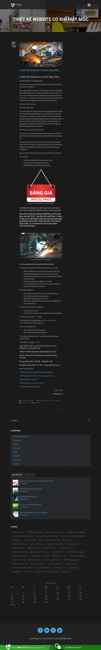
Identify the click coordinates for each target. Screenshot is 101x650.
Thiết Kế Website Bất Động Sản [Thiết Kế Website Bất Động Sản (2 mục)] (75, 552)
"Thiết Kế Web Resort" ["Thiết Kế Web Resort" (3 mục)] (17, 532)
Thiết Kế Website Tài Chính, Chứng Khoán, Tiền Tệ (36, 376)
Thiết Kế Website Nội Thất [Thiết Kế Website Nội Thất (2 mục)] (37, 564)
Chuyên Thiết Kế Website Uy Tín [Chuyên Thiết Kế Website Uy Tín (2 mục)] (54, 532)
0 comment (24, 402)
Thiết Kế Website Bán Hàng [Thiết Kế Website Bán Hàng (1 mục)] (19, 552)
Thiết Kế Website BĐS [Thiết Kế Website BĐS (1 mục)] (57, 552)
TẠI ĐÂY (37, 342)
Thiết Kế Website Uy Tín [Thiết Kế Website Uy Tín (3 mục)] (43, 568)
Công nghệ (42, 400)
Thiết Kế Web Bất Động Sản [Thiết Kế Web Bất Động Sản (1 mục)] (19, 544)
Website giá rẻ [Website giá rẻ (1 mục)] (66, 572)
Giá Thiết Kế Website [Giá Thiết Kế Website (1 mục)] (30, 540)
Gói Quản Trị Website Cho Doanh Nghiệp (33, 513)
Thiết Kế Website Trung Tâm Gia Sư (31, 383)
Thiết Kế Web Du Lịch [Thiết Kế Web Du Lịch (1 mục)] (72, 544)
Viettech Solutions (28, 400)
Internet (48, 400)
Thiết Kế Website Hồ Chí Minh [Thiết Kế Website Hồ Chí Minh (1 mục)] (52, 560)
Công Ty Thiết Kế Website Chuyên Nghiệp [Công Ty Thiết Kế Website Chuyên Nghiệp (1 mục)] (73, 536)
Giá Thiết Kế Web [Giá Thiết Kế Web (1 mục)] (16, 540)
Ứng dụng (16, 464)
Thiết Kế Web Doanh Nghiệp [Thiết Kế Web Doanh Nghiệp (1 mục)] (55, 544)
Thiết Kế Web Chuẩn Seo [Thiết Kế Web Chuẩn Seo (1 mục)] (37, 544)
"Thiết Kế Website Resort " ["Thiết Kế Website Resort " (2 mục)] (34, 532)
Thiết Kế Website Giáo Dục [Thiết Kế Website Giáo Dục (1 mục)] (77, 556)
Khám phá (16, 448)
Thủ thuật (16, 456)
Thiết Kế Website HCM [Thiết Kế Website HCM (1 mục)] (34, 560)
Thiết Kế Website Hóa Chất (28, 379)
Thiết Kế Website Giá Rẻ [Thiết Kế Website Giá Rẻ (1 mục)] (18, 560)
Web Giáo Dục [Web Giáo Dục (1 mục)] (29, 572)
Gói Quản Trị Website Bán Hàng (30, 505)
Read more (36, 402)
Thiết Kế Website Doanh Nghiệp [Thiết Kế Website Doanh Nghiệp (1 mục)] (40, 556)
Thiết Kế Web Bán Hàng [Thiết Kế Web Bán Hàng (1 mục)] (53, 540)
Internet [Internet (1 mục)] (41, 540)
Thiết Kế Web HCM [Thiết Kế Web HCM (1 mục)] (33, 548)
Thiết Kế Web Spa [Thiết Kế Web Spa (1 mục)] (73, 568)
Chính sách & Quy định (20, 436)
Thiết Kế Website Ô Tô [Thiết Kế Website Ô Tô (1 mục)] (59, 568)
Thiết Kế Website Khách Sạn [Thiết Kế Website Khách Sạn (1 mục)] (71, 560)
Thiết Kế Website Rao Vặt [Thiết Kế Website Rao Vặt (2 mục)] (55, 564)
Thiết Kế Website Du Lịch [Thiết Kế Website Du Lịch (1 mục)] (59, 556)
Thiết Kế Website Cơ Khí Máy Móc (39, 70)
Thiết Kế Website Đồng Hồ (28, 497)
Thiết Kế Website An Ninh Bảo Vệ (30, 489)
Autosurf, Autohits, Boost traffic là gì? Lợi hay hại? (36, 481)
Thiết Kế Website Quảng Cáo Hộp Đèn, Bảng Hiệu (36, 372)
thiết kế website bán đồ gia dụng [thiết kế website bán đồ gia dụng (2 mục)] (39, 552)
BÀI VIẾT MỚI (16, 475)
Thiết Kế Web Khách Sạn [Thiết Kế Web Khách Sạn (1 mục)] (66, 548)
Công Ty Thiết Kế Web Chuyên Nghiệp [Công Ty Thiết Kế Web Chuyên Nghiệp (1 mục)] (47, 536)
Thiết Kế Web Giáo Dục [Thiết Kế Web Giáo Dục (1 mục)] (18, 548)
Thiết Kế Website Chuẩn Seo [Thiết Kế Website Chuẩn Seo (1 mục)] (19, 556)
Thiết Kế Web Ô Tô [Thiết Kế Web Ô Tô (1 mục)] (16, 572)
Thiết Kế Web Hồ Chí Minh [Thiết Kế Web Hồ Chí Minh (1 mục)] (48, 548)
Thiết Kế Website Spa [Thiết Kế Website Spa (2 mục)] (71, 564)
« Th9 (12, 605)
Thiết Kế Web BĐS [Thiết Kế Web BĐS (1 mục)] (67, 540)
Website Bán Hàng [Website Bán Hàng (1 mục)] (41, 572)
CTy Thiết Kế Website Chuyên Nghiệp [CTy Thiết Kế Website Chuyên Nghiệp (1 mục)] (22, 536)
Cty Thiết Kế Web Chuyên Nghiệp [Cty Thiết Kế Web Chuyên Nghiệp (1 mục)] (75, 532)
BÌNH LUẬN (29, 475)
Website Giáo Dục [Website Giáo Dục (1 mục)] (54, 572)
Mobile (15, 452)
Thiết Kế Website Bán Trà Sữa (29, 387)
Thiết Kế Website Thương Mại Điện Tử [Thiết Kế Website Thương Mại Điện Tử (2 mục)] (22, 568)
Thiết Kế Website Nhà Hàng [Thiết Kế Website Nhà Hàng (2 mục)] (19, 564)
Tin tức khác (55, 400)
